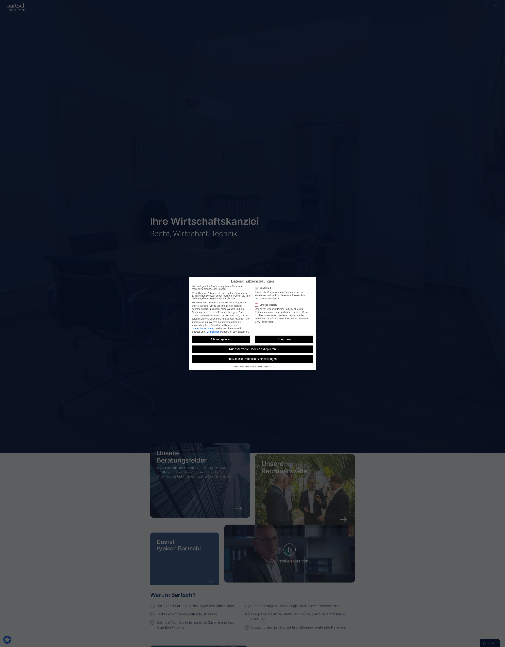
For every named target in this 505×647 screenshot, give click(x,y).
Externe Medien (267, 304)
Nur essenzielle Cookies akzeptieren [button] (252, 349)
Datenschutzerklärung (203, 328)
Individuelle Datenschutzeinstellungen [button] (252, 359)
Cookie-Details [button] (238, 366)
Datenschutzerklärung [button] (253, 366)
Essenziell (264, 288)
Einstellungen (214, 331)
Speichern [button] (284, 339)
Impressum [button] (267, 366)
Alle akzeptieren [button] (221, 339)
